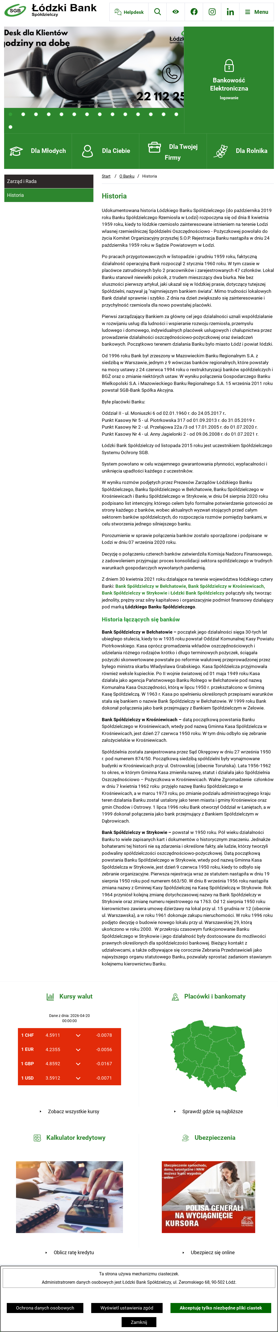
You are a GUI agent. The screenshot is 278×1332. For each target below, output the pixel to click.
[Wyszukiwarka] (157, 12)
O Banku (126, 176)
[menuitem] (48, 181)
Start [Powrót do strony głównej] (106, 176)
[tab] (10, 114)
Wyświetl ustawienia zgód (126, 1308)
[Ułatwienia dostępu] (175, 12)
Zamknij (139, 1322)
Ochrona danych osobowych (45, 1308)
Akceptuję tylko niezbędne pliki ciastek (221, 1308)
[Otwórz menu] (256, 12)
